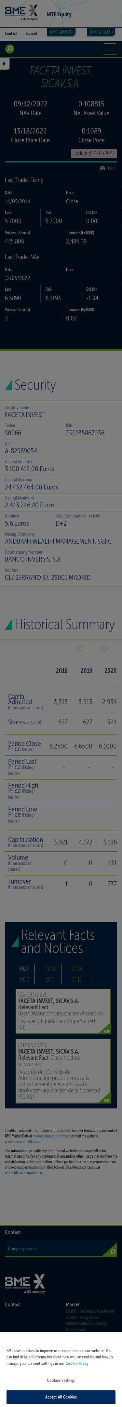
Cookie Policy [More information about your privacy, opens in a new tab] (77, 1371)
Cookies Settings (61, 1388)
